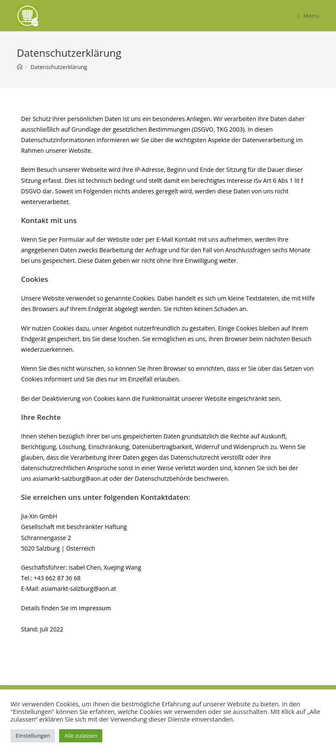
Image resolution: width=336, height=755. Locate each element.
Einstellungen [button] (33, 735)
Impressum (95, 608)
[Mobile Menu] (308, 15)
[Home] (19, 67)
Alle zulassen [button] (80, 735)
